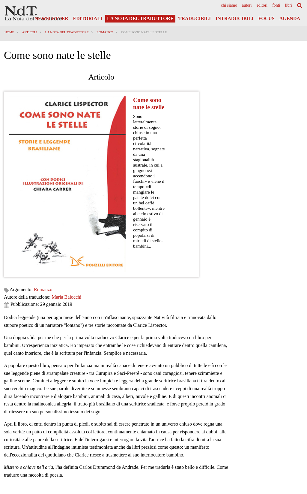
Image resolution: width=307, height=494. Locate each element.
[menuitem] (229, 5)
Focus (266, 18)
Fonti (276, 5)
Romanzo (105, 32)
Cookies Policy (291, 430)
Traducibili (194, 18)
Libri (288, 5)
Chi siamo (229, 5)
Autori (247, 5)
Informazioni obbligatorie (283, 441)
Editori (262, 5)
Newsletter (51, 18)
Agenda (289, 18)
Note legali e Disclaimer (284, 436)
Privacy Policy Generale (284, 418)
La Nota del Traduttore (140, 18)
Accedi (293, 454)
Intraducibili (234, 18)
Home (10, 32)
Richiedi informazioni (22, 354)
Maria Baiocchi (67, 88)
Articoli (30, 32)
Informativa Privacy (287, 424)
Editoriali (88, 18)
